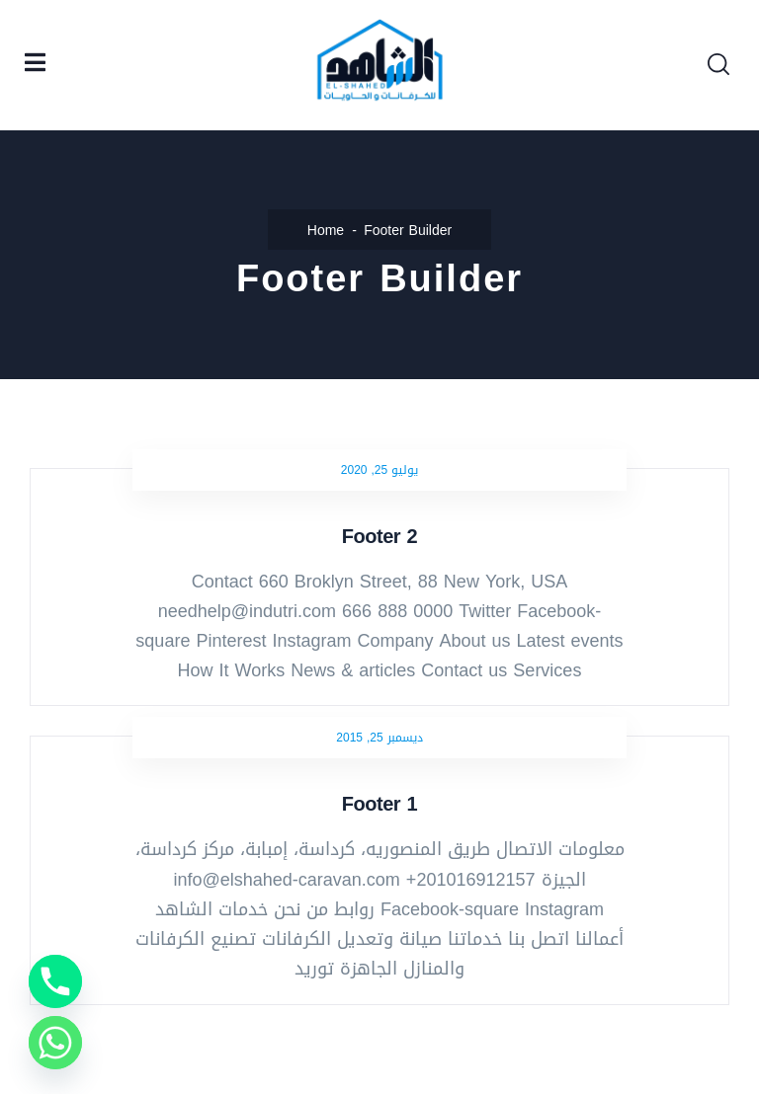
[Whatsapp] (55, 1042)
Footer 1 (379, 803)
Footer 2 (379, 536)
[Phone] (55, 981)
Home (325, 230)
